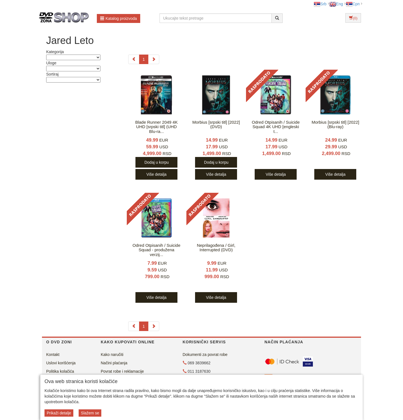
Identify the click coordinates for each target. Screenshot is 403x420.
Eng (336, 4)
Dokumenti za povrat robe (205, 354)
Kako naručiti (112, 354)
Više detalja (156, 174)
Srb (320, 4)
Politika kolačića (60, 371)
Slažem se (90, 413)
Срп (353, 4)
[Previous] (133, 59)
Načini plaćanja (114, 363)
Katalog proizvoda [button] (118, 18)
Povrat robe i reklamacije (122, 371)
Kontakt (52, 354)
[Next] (153, 59)
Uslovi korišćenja (61, 363)
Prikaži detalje (59, 413)
